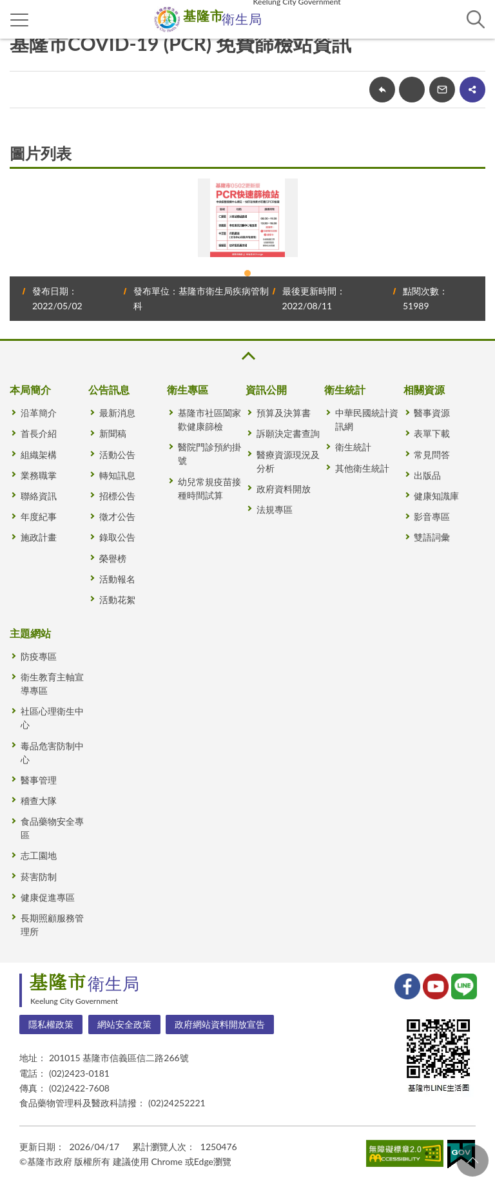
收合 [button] (247, 356)
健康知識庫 (436, 495)
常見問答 (432, 454)
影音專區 (432, 516)
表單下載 (432, 433)
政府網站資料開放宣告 (220, 1024)
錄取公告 (117, 537)
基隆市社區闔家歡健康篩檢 (209, 419)
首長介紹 (39, 433)
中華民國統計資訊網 (366, 419)
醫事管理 (39, 779)
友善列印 (412, 89)
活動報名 (117, 578)
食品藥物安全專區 (52, 828)
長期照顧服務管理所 (52, 924)
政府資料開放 (284, 488)
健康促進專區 (48, 897)
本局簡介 (30, 389)
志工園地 (39, 855)
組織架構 (39, 454)
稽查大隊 (39, 800)
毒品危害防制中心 (52, 752)
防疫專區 (39, 656)
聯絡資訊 (39, 495)
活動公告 (117, 454)
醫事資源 (432, 412)
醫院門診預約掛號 (209, 453)
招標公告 (117, 495)
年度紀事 (39, 516)
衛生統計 (344, 389)
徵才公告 (117, 516)
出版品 (427, 475)
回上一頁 (382, 89)
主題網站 (30, 633)
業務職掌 (39, 475)
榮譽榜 (112, 558)
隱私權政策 (50, 1024)
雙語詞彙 (432, 537)
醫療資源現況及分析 (288, 461)
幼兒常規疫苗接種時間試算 (209, 488)
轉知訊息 (117, 475)
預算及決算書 (284, 412)
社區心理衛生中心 (52, 718)
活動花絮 (117, 599)
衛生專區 (187, 389)
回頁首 (472, 1160)
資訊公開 (266, 389)
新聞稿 (112, 433)
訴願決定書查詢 (288, 433)
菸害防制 (39, 876)
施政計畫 (39, 537)
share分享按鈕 (472, 89)
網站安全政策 (124, 1024)
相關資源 (424, 389)
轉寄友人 (442, 89)
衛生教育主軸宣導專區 (52, 683)
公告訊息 (109, 389)
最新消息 (117, 412)
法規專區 (275, 509)
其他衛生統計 (362, 468)
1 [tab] (247, 273)
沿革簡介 (39, 412)
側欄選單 (19, 20)
